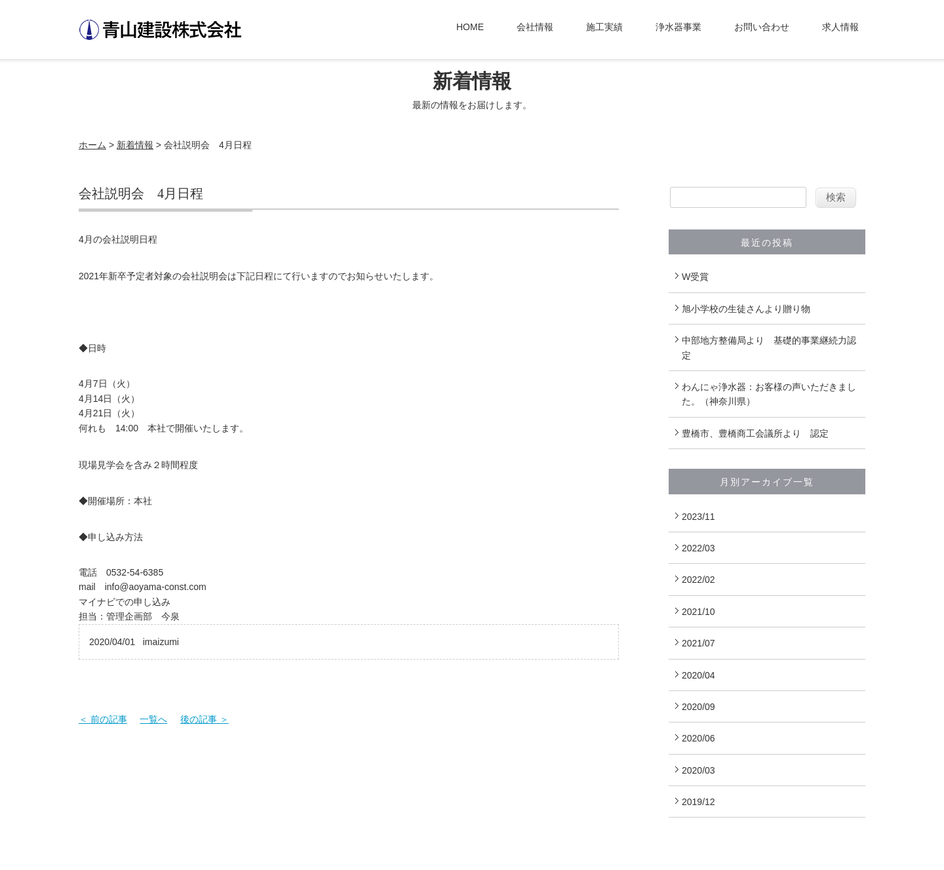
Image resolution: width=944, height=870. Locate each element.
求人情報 (840, 27)
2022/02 (698, 579)
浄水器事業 (678, 27)
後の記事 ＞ (204, 719)
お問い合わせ (761, 27)
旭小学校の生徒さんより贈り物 (746, 309)
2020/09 (698, 707)
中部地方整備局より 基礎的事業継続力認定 (769, 347)
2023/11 (698, 516)
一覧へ (153, 719)
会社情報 (535, 27)
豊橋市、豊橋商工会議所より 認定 (755, 433)
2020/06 (698, 738)
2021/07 (698, 643)
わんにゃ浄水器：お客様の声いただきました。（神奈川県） (769, 394)
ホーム (92, 145)
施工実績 (604, 27)
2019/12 (698, 802)
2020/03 (698, 770)
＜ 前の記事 (103, 719)
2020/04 (698, 675)
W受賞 (695, 276)
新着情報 (135, 145)
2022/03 (698, 548)
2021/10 (698, 611)
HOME (470, 27)
